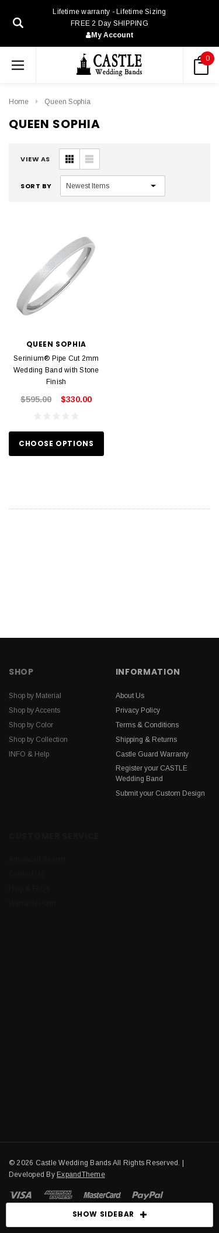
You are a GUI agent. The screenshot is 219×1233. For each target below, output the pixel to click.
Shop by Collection (38, 739)
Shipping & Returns (146, 739)
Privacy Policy (138, 710)
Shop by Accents (34, 710)
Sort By (36, 186)
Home (19, 102)
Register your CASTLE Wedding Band (151, 773)
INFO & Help (29, 754)
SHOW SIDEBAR (109, 1215)
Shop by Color (31, 725)
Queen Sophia (67, 102)
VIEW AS (35, 159)
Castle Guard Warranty (152, 754)
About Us (130, 696)
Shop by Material (35, 696)
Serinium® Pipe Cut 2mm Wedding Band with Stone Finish (56, 370)
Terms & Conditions (147, 725)
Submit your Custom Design (160, 793)
